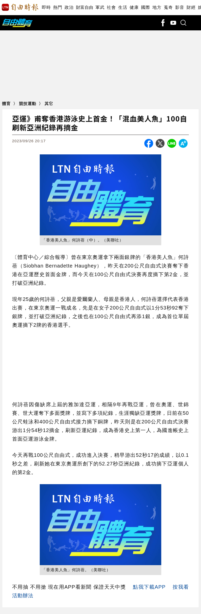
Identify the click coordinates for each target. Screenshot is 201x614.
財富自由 (84, 7)
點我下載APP (149, 587)
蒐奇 (168, 7)
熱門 (57, 7)
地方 (156, 7)
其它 (49, 103)
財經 (191, 7)
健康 (134, 7)
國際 (145, 7)
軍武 (99, 7)
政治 (69, 7)
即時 (46, 7)
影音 (179, 7)
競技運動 (28, 103)
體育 (7, 103)
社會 (111, 7)
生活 (122, 7)
